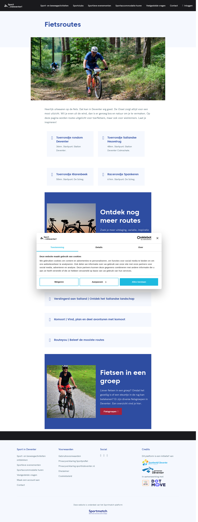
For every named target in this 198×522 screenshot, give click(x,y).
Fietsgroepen (111, 411)
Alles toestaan (139, 282)
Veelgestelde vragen (155, 5)
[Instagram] (103, 455)
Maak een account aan (28, 480)
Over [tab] (140, 247)
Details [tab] (99, 247)
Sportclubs (78, 5)
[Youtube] (107, 455)
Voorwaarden (65, 449)
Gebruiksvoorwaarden (69, 456)
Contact (174, 5)
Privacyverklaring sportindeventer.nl (76, 466)
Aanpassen (99, 282)
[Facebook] (100, 455)
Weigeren (59, 282)
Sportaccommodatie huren (128, 5)
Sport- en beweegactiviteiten (54, 5)
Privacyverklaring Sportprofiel (73, 461)
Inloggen (187, 5)
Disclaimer (63, 471)
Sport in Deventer (26, 449)
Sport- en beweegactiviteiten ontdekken (31, 458)
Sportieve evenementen (99, 5)
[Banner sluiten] (157, 238)
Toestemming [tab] (57, 247)
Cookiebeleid (65, 476)
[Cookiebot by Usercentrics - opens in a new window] (139, 238)
